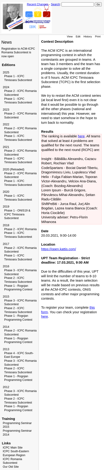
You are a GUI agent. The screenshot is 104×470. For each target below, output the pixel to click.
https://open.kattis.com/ (58, 249)
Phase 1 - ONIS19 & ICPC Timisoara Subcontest (17, 214)
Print (98, 36)
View (70, 36)
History (87, 36)
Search (55, 4)
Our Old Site (11, 466)
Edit (78, 36)
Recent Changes (37, 4)
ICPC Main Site (13, 447)
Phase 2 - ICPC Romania (20, 229)
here (81, 136)
